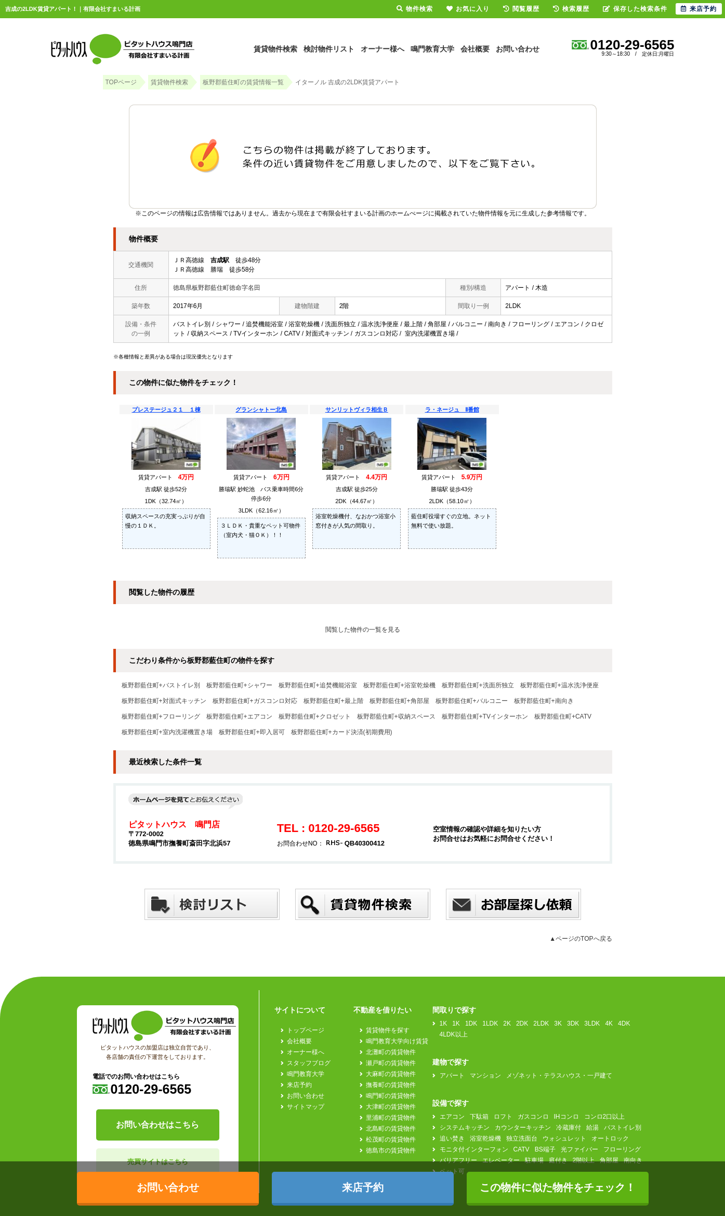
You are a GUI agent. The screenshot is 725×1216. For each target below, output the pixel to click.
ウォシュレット (564, 1138)
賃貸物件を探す (388, 1030)
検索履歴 (571, 8)
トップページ (305, 1030)
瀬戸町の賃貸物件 (391, 1063)
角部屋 (609, 1160)
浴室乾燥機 (485, 1138)
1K (443, 1023)
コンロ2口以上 (604, 1116)
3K (558, 1023)
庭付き (558, 1160)
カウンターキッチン (523, 1127)
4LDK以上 (454, 1034)
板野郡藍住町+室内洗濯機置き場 (167, 732)
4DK (624, 1023)
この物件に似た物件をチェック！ (558, 1187)
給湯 (592, 1127)
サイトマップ (305, 1106)
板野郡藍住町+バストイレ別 (161, 685)
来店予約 (299, 1085)
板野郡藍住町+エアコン (239, 716)
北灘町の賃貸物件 (391, 1052)
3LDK (592, 1023)
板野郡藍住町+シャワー (239, 685)
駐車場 (534, 1160)
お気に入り (468, 8)
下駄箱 (479, 1116)
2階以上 (584, 1160)
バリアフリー (458, 1160)
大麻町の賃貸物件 (391, 1074)
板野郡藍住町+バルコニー (472, 701)
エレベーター (501, 1160)
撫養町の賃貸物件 (391, 1085)
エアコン (452, 1116)
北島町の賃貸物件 (391, 1128)
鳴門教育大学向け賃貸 (397, 1041)
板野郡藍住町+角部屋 (399, 701)
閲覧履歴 (521, 8)
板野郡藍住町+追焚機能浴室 (318, 685)
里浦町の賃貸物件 (391, 1117)
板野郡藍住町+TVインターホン (485, 716)
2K (507, 1023)
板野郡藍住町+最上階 (333, 701)
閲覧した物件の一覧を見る (362, 629)
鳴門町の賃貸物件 (391, 1095)
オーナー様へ (382, 49)
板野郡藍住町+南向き (544, 701)
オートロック (610, 1138)
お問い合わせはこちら (157, 1124)
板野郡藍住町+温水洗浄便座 (559, 685)
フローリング (622, 1149)
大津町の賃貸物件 (391, 1106)
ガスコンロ (533, 1116)
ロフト (503, 1116)
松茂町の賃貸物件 (391, 1139)
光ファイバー (579, 1149)
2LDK (541, 1023)
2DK (522, 1023)
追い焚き (452, 1138)
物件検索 (415, 8)
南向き (633, 1160)
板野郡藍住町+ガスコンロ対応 (255, 701)
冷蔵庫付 (568, 1127)
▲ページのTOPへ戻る (580, 938)
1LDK (490, 1023)
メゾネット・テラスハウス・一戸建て (559, 1075)
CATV (521, 1149)
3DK (573, 1023)
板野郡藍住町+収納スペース (396, 716)
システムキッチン (465, 1127)
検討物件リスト (329, 49)
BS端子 (545, 1149)
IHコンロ (566, 1116)
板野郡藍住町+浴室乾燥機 (399, 685)
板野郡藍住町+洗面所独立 (478, 685)
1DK (471, 1023)
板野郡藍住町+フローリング (161, 716)
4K (609, 1023)
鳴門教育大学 (432, 49)
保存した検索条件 (635, 8)
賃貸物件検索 (275, 49)
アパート (452, 1075)
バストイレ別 (622, 1127)
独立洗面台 (521, 1138)
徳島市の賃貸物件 (391, 1150)
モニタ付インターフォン (474, 1149)
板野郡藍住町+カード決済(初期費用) (341, 732)
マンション (485, 1075)
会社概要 (475, 49)
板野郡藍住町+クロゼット (315, 716)
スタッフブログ (309, 1063)
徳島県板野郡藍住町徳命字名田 (216, 287)
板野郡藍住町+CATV (562, 716)
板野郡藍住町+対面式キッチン (164, 701)
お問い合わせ (517, 49)
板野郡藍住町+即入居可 (252, 732)
